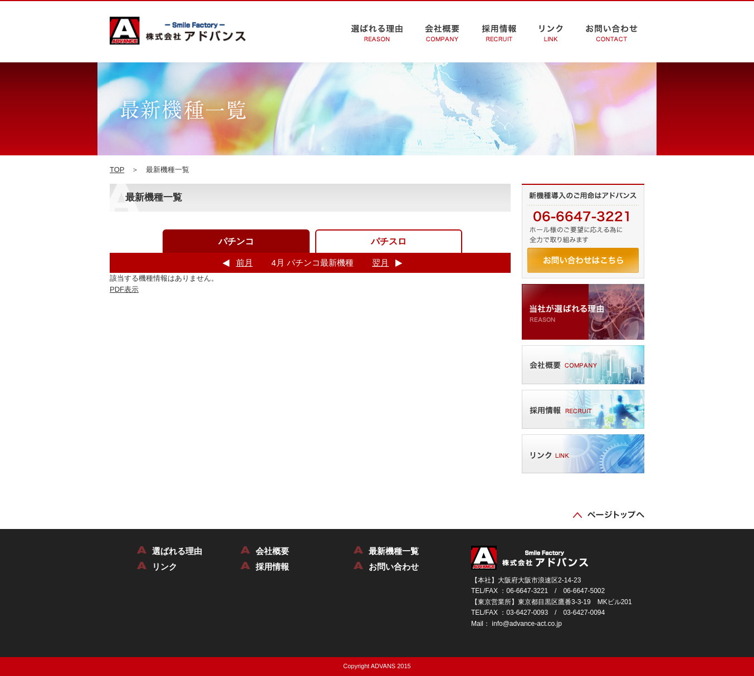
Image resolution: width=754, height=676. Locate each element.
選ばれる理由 (177, 551)
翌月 (380, 262)
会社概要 (272, 551)
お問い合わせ (394, 566)
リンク (164, 566)
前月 (244, 262)
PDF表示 (124, 289)
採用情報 (272, 566)
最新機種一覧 (394, 551)
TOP (117, 169)
